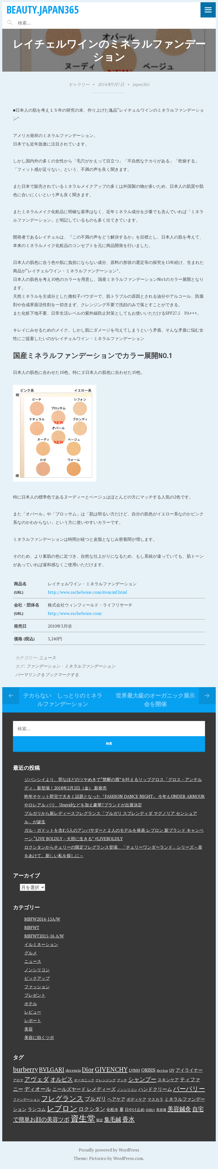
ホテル (30, 1003)
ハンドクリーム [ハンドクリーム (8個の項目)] (155, 1089)
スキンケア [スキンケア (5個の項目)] (168, 1079)
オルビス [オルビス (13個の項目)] (61, 1079)
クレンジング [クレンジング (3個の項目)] (105, 1080)
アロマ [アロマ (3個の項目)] (18, 1080)
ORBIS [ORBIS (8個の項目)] (148, 1070)
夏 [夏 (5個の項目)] (121, 1109)
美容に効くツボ (39, 1037)
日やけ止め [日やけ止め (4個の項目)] (135, 1109)
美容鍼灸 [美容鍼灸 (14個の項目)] (179, 1109)
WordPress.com (128, 1158)
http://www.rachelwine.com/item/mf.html (87, 592)
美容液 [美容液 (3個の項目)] (161, 1109)
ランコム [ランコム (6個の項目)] (37, 1109)
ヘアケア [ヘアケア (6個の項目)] (116, 1099)
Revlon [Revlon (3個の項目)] (162, 1070)
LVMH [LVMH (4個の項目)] (134, 1070)
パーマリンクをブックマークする (47, 674)
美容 (28, 1029)
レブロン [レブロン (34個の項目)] (62, 1108)
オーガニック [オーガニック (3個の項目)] (84, 1080)
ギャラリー (79, 84)
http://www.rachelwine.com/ (75, 613)
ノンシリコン (37, 969)
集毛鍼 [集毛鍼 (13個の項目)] (112, 1119)
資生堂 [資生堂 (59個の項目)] (83, 1118)
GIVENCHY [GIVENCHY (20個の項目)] (111, 1069)
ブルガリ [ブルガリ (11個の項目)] (95, 1098)
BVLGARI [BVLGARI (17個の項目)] (51, 1069)
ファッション (37, 986)
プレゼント (34, 995)
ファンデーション (43, 666)
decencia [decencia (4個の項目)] (73, 1070)
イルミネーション (41, 944)
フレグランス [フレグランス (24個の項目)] (62, 1098)
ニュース (47, 657)
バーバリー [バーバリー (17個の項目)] (189, 1088)
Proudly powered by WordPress (109, 1150)
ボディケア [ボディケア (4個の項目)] (136, 1099)
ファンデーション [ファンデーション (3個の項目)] (26, 1099)
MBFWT (31, 927)
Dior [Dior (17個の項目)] (88, 1069)
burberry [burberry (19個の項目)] (25, 1069)
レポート (32, 1020)
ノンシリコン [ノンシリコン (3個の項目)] (127, 1089)
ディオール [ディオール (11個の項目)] (37, 1089)
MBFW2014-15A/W (42, 919)
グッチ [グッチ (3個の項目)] (122, 1080)
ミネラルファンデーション (89, 666)
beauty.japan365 (42, 9)
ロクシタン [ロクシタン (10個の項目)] (92, 1109)
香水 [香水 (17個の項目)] (128, 1119)
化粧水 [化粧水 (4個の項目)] (112, 1109)
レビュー (32, 1012)
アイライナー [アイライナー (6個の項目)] (189, 1070)
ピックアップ (37, 978)
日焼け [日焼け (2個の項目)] (150, 1110)
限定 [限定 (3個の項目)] (99, 1120)
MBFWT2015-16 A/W (44, 936)
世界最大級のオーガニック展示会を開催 (155, 700)
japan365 (141, 84)
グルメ (30, 953)
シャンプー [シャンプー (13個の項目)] (142, 1079)
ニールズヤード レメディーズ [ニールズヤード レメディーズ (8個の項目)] (84, 1089)
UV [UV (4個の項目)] (172, 1070)
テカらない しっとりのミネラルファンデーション (62, 700)
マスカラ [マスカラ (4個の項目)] (155, 1099)
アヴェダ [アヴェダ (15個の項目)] (36, 1079)
